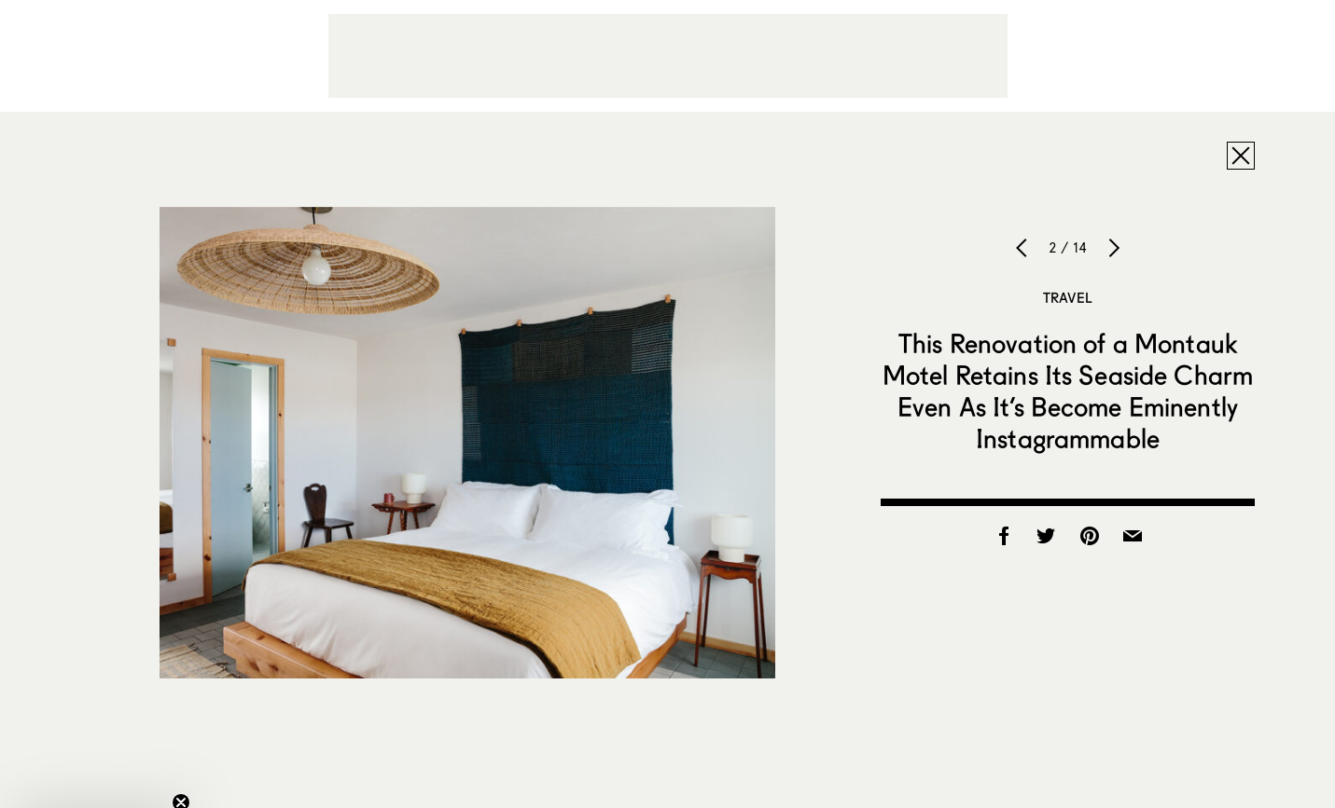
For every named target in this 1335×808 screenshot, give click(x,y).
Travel (1067, 297)
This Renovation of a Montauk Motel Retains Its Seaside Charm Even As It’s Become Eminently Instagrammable (1068, 390)
